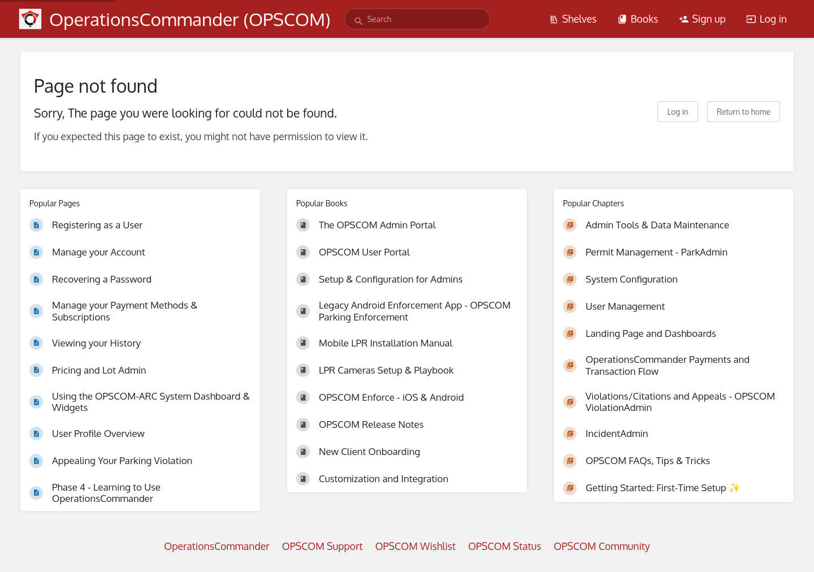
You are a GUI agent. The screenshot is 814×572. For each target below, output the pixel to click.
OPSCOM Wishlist (415, 546)
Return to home (743, 111)
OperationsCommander (216, 546)
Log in (766, 18)
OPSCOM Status (504, 546)
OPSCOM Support (322, 546)
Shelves (573, 18)
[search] (417, 18)
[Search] (358, 21)
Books (637, 18)
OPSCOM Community (601, 546)
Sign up (702, 18)
